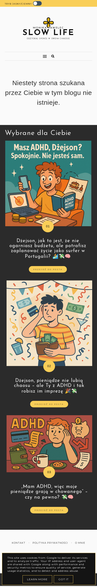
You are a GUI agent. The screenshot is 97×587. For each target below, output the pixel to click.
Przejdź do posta (47, 269)
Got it (63, 579)
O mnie (80, 542)
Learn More (37, 579)
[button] (24, 54)
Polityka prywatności (50, 542)
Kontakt (18, 542)
